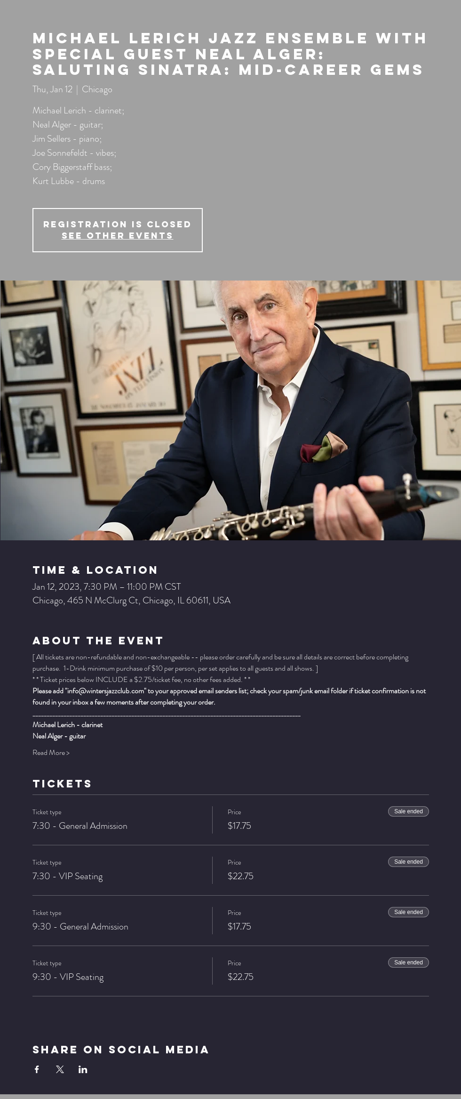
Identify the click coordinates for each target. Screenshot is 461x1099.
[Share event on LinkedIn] (83, 1069)
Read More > (51, 752)
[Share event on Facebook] (36, 1069)
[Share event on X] (60, 1069)
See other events (118, 235)
